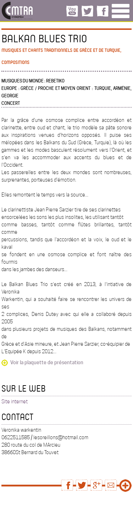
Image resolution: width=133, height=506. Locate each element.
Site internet (14, 401)
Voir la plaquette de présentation (46, 362)
